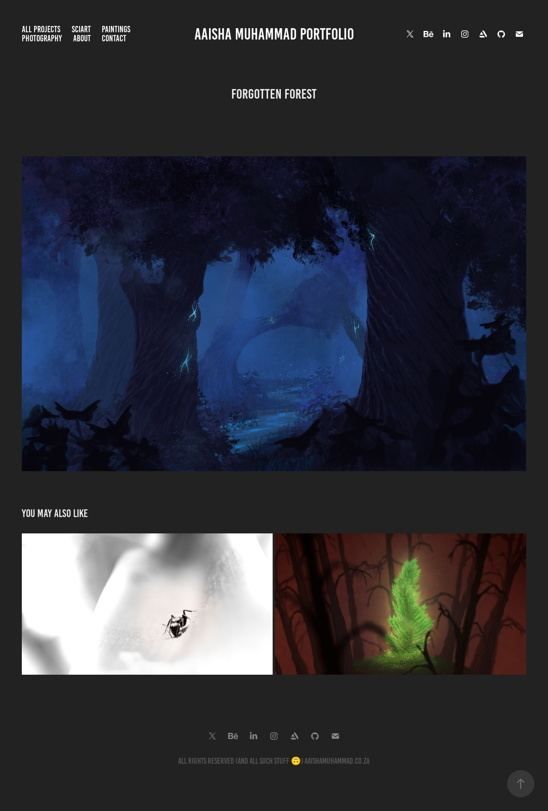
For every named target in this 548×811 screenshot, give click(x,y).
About (82, 38)
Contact (114, 38)
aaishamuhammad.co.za (336, 761)
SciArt (81, 29)
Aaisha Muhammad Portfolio (274, 34)
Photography (42, 38)
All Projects (41, 29)
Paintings (116, 29)
